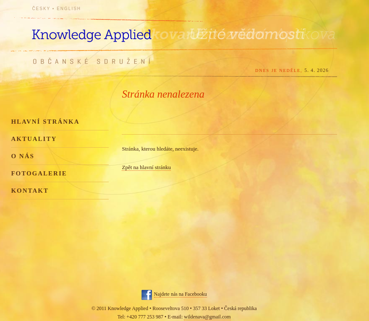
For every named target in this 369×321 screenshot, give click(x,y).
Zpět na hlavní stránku (146, 167)
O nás (22, 156)
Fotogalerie (39, 173)
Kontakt (30, 190)
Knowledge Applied (107, 30)
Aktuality (34, 138)
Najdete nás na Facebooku (180, 294)
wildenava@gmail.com (207, 317)
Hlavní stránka (45, 121)
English (69, 8)
